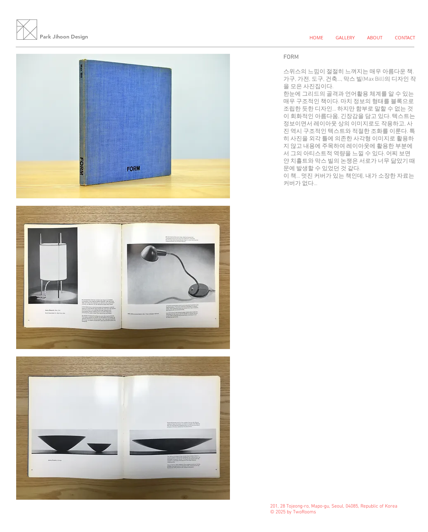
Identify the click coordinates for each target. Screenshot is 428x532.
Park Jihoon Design (64, 36)
